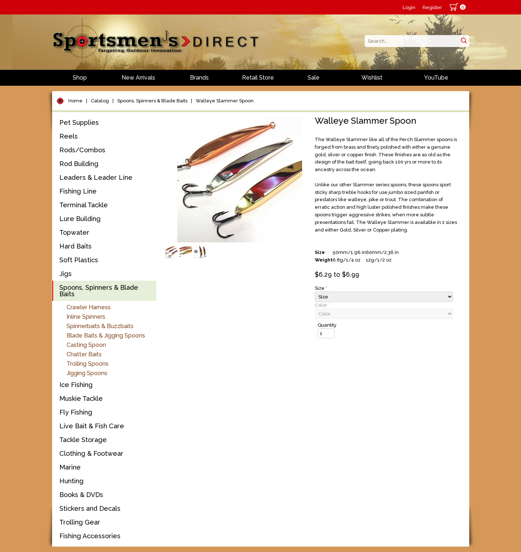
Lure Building (80, 218)
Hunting (71, 481)
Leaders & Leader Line (95, 177)
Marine (70, 467)
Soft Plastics (78, 260)
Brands (199, 77)
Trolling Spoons (88, 363)
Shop (80, 77)
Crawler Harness (89, 307)
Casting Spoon (86, 344)
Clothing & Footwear (91, 453)
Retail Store (258, 77)
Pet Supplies (79, 122)
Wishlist (371, 77)
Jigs (65, 273)
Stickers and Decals (89, 508)
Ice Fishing (76, 384)
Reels (68, 136)
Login (409, 7)
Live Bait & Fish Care (91, 426)
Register (432, 7)
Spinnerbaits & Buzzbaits (100, 326)
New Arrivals (138, 77)
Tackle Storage (83, 439)
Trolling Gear (79, 522)
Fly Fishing (75, 412)
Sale (313, 77)
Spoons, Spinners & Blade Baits (152, 100)
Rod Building (78, 163)
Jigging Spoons (87, 373)
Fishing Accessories (89, 536)
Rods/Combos (82, 150)
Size (321, 288)
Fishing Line (78, 191)
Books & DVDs (81, 494)
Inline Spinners (86, 316)
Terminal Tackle (83, 205)
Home (75, 100)
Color (322, 305)
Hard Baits (75, 246)
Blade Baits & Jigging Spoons (106, 335)
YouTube (436, 77)
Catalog (100, 100)
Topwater (74, 232)
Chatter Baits (84, 354)
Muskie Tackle (81, 398)
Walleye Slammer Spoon (225, 100)
